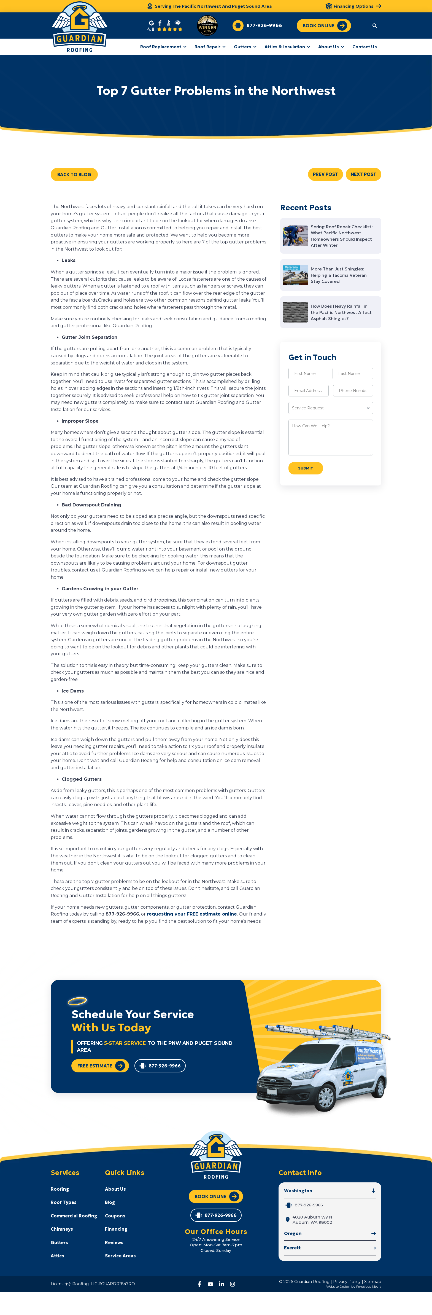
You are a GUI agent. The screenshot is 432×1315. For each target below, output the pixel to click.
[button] (374, 25)
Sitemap (372, 1281)
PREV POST (325, 174)
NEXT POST (363, 174)
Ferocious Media (368, 1286)
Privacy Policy (347, 1281)
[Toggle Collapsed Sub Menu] (74, 1189)
